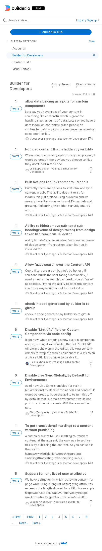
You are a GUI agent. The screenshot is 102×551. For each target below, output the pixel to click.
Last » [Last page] (37, 523)
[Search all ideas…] (30, 20)
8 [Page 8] (86, 517)
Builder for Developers (73, 138)
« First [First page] (16, 517)
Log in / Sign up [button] (87, 20)
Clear (92, 41)
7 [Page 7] (80, 517)
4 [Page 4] (59, 517)
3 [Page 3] (52, 517)
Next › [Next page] (23, 523)
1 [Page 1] (39, 517)
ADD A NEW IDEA (51, 31)
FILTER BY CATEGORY (21, 41)
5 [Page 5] (66, 517)
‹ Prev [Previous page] (30, 517)
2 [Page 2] (46, 517)
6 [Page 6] (73, 517)
